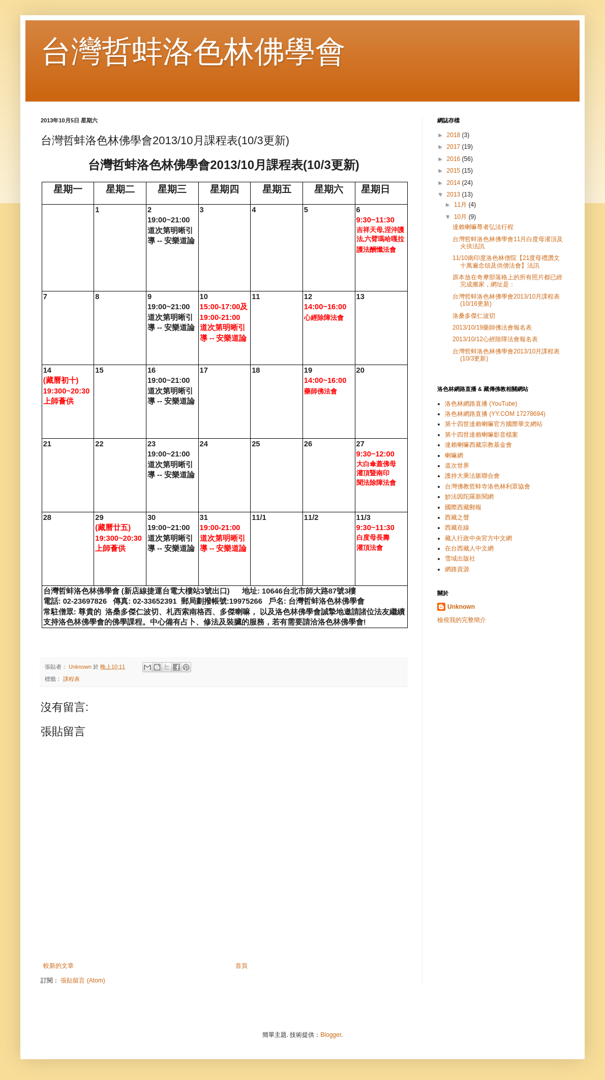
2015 (454, 170)
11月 (461, 204)
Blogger (330, 1034)
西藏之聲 (457, 517)
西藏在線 (457, 527)
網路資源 (457, 569)
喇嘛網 (454, 455)
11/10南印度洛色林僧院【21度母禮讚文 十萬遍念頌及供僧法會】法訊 (506, 261)
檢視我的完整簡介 (461, 620)
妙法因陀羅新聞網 (469, 496)
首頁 (241, 965)
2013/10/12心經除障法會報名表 (495, 339)
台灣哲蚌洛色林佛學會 (193, 52)
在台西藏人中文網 (469, 548)
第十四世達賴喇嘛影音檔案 (481, 434)
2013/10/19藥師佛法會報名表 (492, 327)
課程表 (71, 679)
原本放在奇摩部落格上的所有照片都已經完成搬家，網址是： (507, 281)
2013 (454, 194)
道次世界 (457, 465)
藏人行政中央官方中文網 (478, 538)
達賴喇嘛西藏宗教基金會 (478, 444)
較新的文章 (58, 965)
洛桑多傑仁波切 (473, 315)
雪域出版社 (460, 558)
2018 (454, 135)
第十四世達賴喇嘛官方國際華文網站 (493, 424)
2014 (454, 182)
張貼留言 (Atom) (82, 980)
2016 (454, 158)
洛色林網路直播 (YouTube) (481, 403)
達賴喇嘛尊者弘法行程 (482, 227)
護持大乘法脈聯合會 (472, 475)
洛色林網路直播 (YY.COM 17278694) (495, 413)
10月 (461, 216)
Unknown (461, 606)
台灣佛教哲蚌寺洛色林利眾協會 (487, 486)
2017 (454, 146)
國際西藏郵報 (463, 507)
